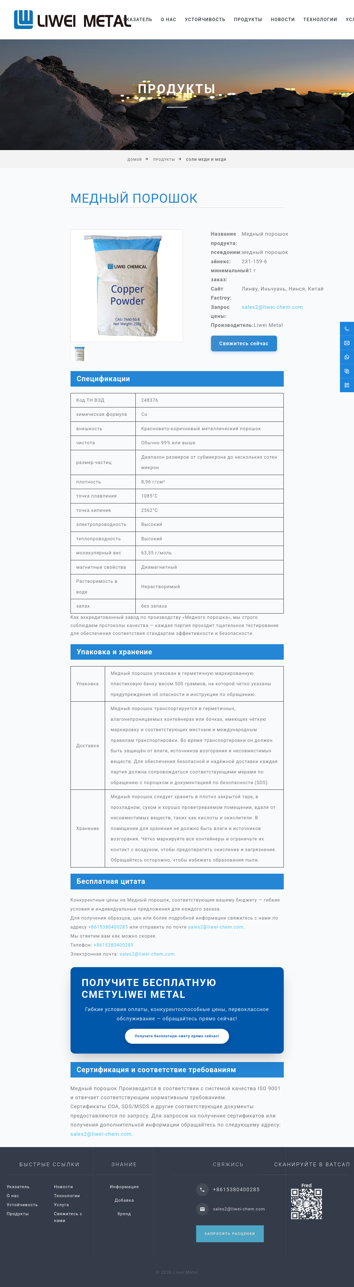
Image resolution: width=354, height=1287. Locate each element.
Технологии (320, 19)
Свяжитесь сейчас (244, 343)
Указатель (138, 19)
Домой (135, 159)
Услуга (95, 1204)
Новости (283, 19)
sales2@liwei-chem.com (272, 307)
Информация (161, 1186)
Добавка (161, 1200)
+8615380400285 (108, 927)
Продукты (248, 19)
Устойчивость (205, 19)
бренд (161, 1213)
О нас (168, 19)
